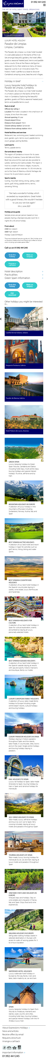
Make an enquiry (29, 256)
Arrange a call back (12, 264)
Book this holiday (12, 256)
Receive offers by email (13, 1034)
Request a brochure (11, 1037)
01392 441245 (38, 2)
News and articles (10, 1031)
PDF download (12, 294)
